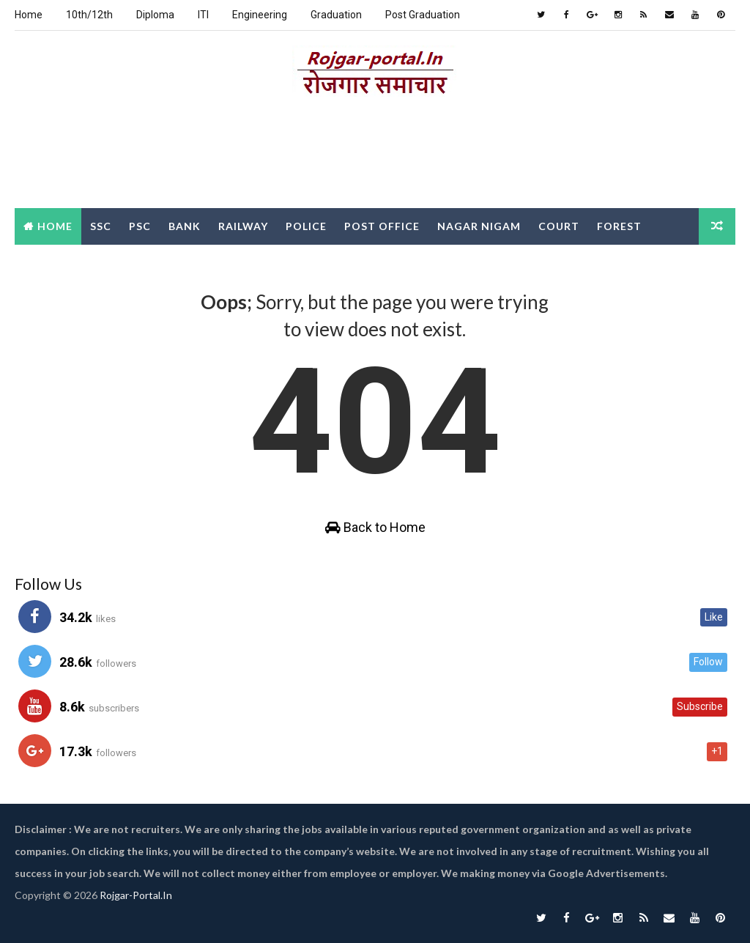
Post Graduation (422, 15)
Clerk (41, 262)
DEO (89, 262)
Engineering (259, 15)
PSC (140, 226)
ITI (203, 15)
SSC (100, 226)
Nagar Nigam (479, 226)
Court (558, 226)
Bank (184, 226)
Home (28, 15)
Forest (619, 226)
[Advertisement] (375, 157)
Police (306, 226)
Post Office (382, 226)
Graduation (336, 15)
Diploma (155, 15)
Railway (243, 226)
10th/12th (89, 15)
